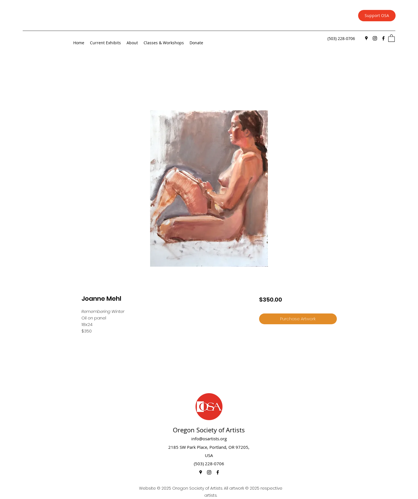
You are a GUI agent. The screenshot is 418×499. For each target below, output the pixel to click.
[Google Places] (366, 38)
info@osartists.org (209, 438)
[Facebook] (383, 38)
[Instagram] (375, 38)
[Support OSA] (377, 15)
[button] (391, 38)
